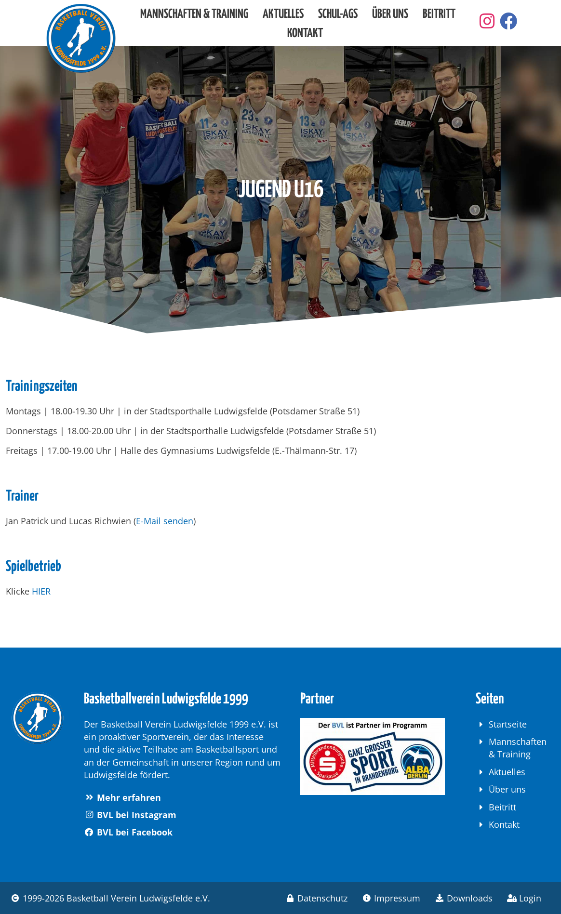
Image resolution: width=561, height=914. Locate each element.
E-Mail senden (164, 521)
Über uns (390, 14)
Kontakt (305, 33)
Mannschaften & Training (194, 14)
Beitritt (439, 14)
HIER (41, 591)
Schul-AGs (338, 14)
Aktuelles (283, 14)
